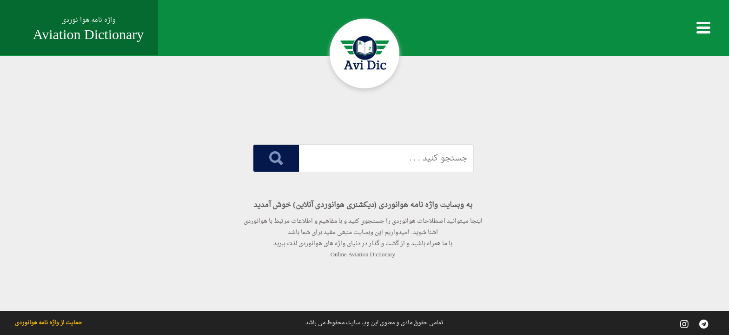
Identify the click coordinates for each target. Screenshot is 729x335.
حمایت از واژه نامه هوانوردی (48, 323)
